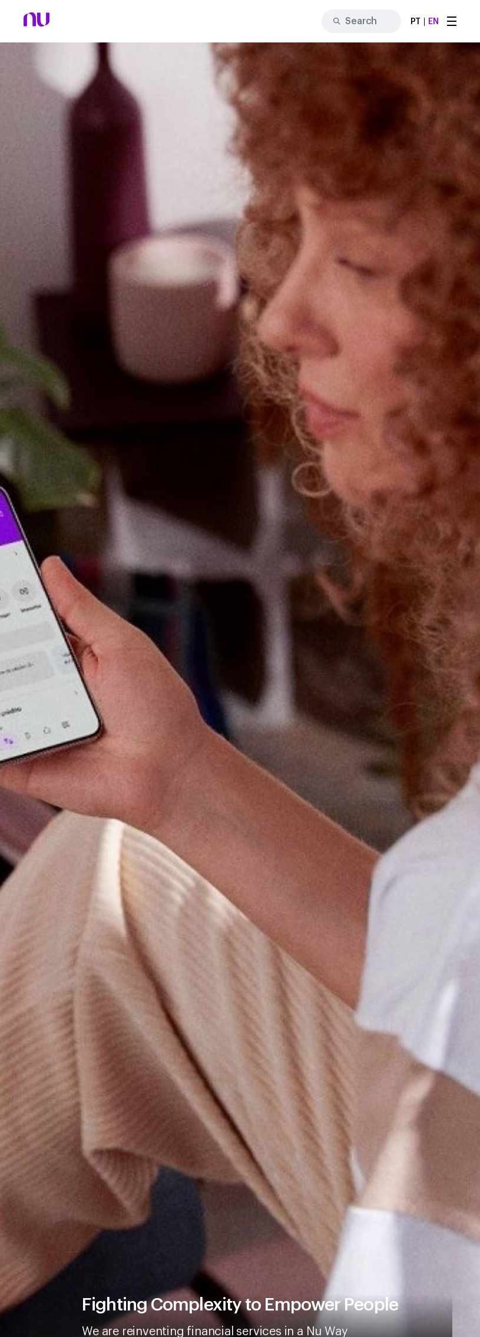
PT (416, 22)
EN (433, 22)
